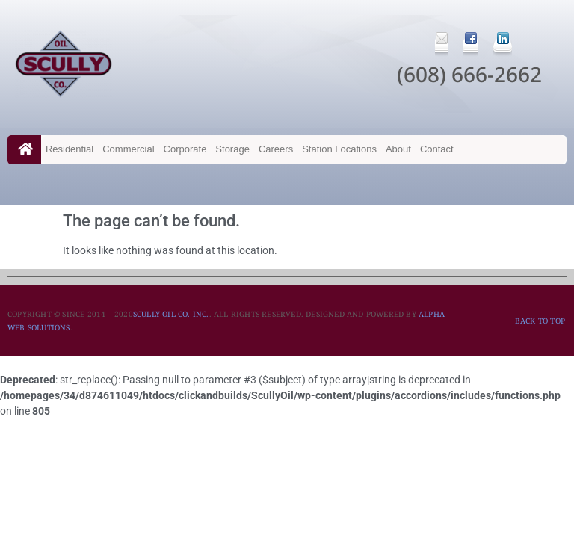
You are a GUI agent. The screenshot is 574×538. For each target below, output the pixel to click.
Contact (437, 149)
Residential (69, 149)
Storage (232, 149)
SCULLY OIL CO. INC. (171, 314)
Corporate (185, 149)
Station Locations (339, 149)
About (398, 149)
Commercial (128, 149)
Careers (276, 149)
